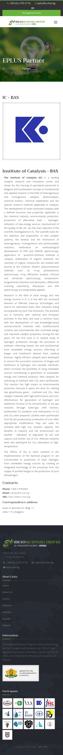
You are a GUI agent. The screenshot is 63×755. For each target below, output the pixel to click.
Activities (7, 605)
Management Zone (31, 12)
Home (5, 585)
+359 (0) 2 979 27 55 (19, 3)
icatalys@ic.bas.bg (15, 492)
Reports (6, 625)
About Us (7, 592)
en (32, 7)
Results (6, 618)
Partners (13, 68)
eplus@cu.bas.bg (45, 3)
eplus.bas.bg (12, 567)
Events (5, 598)
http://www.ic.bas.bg (19, 496)
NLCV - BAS (42, 747)
